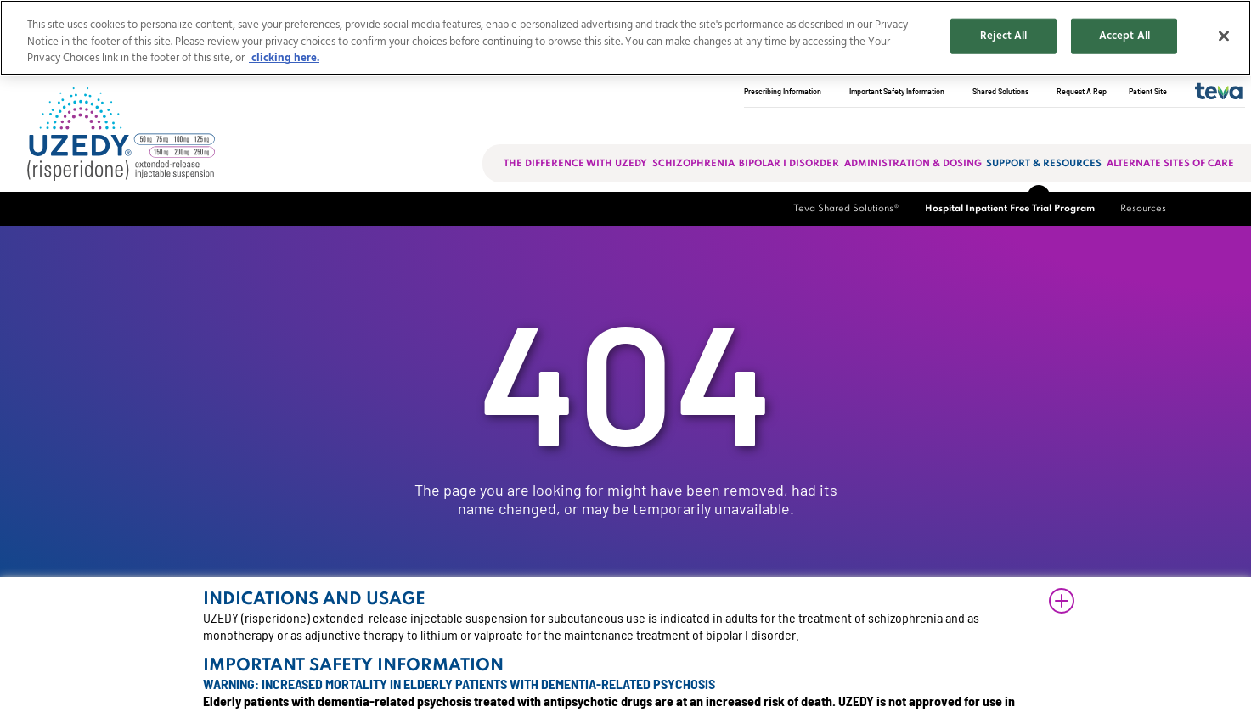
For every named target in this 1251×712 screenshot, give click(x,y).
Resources (1143, 209)
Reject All (1003, 36)
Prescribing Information (782, 91)
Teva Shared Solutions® (846, 209)
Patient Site (1148, 91)
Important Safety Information (896, 91)
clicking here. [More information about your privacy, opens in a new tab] (284, 58)
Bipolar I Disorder (789, 164)
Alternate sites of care (1170, 164)
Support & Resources (1044, 164)
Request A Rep (1082, 91)
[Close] (1224, 36)
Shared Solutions (1000, 91)
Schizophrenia (693, 164)
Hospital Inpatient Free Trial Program (1010, 209)
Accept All (1124, 36)
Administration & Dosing (913, 164)
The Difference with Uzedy (575, 164)
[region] (625, 38)
